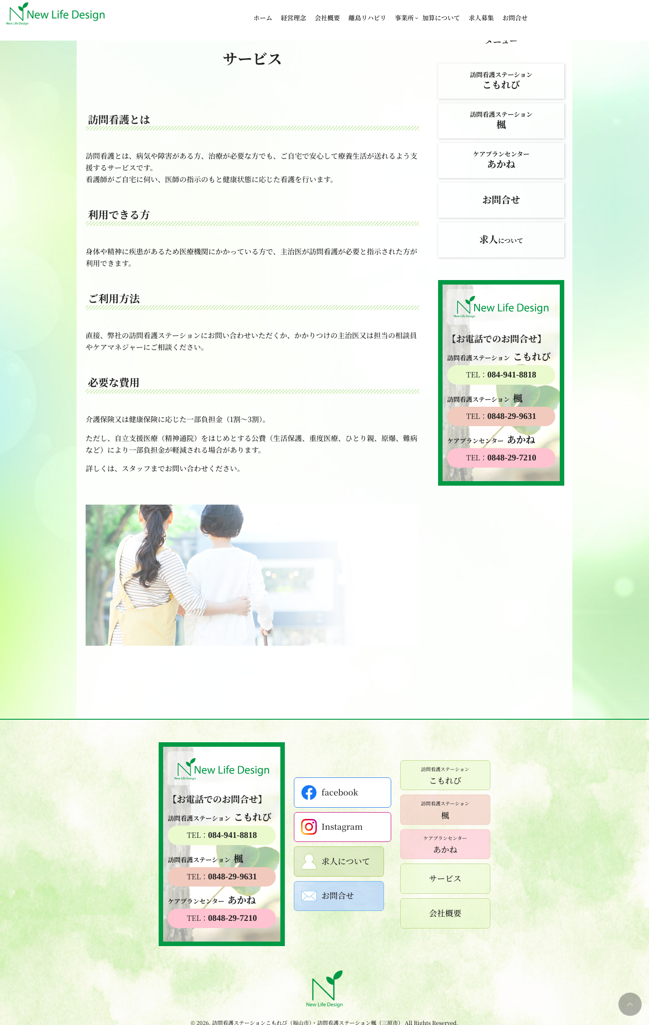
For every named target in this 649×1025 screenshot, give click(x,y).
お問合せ (515, 14)
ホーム (262, 14)
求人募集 (481, 14)
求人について (339, 861)
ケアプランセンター (501, 160)
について (501, 239)
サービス (441, 878)
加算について (441, 14)
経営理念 (293, 14)
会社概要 (327, 14)
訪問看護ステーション (501, 81)
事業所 (404, 14)
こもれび (441, 775)
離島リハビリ (367, 14)
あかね (442, 844)
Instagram (335, 827)
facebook (333, 792)
